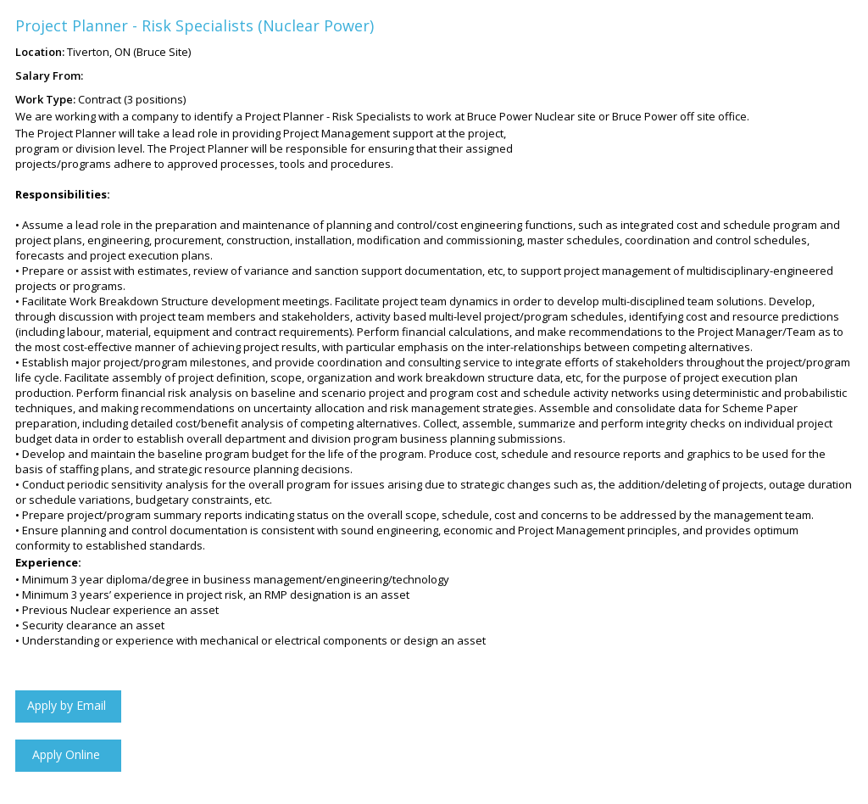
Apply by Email (66, 718)
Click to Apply (66, 767)
